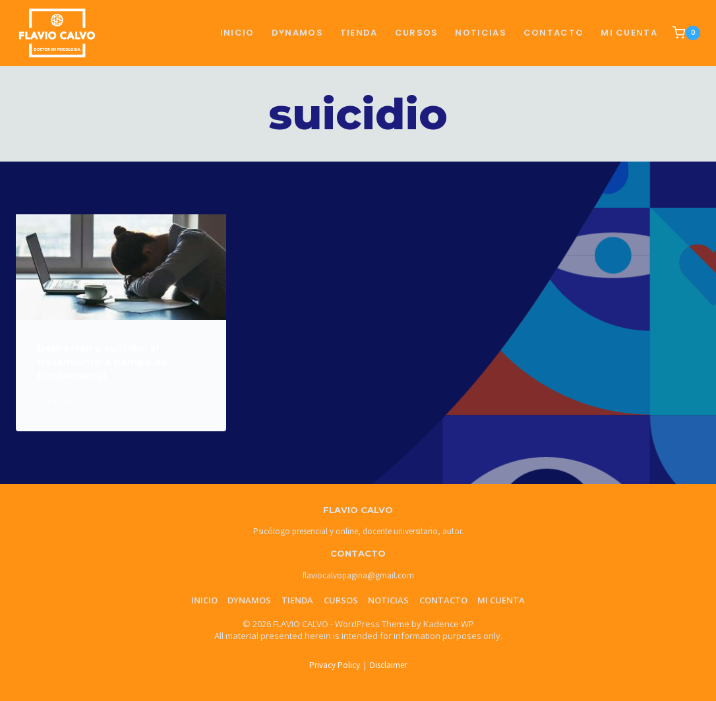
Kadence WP (448, 624)
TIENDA (359, 32)
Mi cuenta (629, 32)
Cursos (341, 600)
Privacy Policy (334, 665)
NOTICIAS (480, 32)
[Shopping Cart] (686, 33)
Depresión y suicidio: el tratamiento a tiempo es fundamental (102, 362)
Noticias (388, 600)
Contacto (443, 600)
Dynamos (297, 32)
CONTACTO (553, 32)
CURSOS (416, 32)
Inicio (237, 32)
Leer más (63, 401)
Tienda (297, 600)
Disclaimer (388, 665)
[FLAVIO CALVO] (57, 33)
